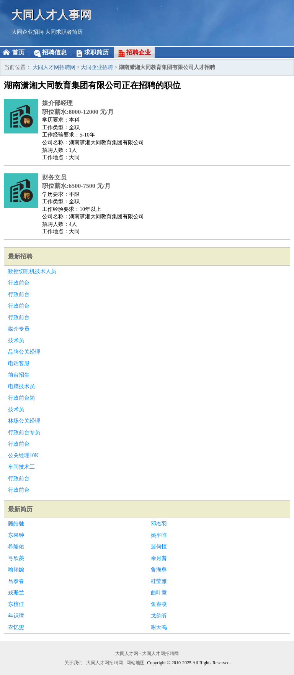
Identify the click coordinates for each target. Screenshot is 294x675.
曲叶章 (159, 593)
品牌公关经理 (24, 352)
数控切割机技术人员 (32, 271)
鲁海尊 (159, 570)
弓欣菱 (16, 558)
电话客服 (18, 363)
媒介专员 (18, 329)
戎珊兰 (16, 593)
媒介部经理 (57, 103)
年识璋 (16, 616)
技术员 (16, 340)
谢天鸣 (159, 627)
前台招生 (18, 375)
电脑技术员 (21, 386)
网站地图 (135, 662)
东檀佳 (16, 604)
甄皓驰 (16, 524)
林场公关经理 (24, 421)
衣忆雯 (16, 627)
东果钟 (16, 535)
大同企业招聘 (27, 32)
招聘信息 (54, 52)
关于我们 (73, 662)
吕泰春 (16, 581)
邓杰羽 (159, 524)
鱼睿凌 (159, 604)
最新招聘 (20, 256)
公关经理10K (23, 455)
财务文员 (54, 177)
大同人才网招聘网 (54, 67)
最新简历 (20, 509)
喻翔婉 (16, 570)
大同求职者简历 (64, 32)
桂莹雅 (159, 581)
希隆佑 (16, 547)
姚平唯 (159, 535)
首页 (18, 52)
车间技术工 (21, 467)
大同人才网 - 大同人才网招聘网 (147, 653)
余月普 (159, 558)
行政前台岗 (21, 398)
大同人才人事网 (51, 14)
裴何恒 (159, 547)
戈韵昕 (159, 616)
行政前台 (18, 283)
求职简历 (96, 52)
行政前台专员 (24, 432)
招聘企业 (138, 52)
